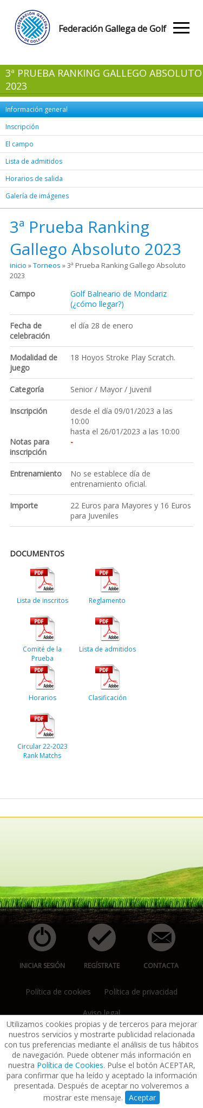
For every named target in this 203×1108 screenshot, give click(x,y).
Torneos (47, 265)
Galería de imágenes (37, 195)
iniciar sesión (38, 946)
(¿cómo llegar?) (97, 304)
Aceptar (142, 1097)
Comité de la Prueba (42, 653)
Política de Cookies (70, 1065)
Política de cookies (58, 991)
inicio (18, 265)
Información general (36, 109)
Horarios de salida (34, 178)
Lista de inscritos (42, 600)
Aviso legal (101, 1013)
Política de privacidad (141, 991)
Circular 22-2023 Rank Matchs (42, 751)
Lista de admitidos (33, 161)
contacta (155, 946)
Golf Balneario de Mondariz (118, 293)
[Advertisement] (106, 774)
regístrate (96, 946)
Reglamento (107, 600)
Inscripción (22, 126)
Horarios (42, 697)
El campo (19, 144)
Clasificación (107, 697)
